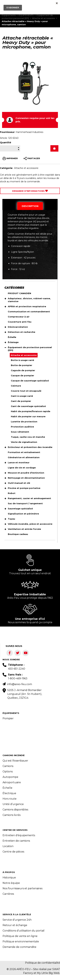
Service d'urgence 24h (17, 919)
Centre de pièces (13, 851)
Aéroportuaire (12, 782)
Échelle (7, 787)
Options (8, 771)
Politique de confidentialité (42, 962)
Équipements (9, 15)
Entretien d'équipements (19, 835)
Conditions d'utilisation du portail (23, 930)
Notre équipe (11, 882)
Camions (8, 766)
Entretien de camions (16, 840)
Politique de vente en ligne (20, 936)
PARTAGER (32, 158)
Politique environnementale (21, 941)
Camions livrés (11, 815)
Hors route (9, 798)
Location (8, 846)
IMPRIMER (10, 158)
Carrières (8, 893)
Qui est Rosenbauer (15, 760)
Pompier (8, 718)
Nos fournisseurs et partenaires (22, 888)
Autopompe (10, 776)
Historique (9, 877)
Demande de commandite (19, 946)
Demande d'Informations (30, 191)
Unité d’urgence (13, 804)
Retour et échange (15, 925)
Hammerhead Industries (29, 132)
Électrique (9, 793)
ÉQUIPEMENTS (26, 15)
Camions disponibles (15, 809)
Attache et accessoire (43, 18)
